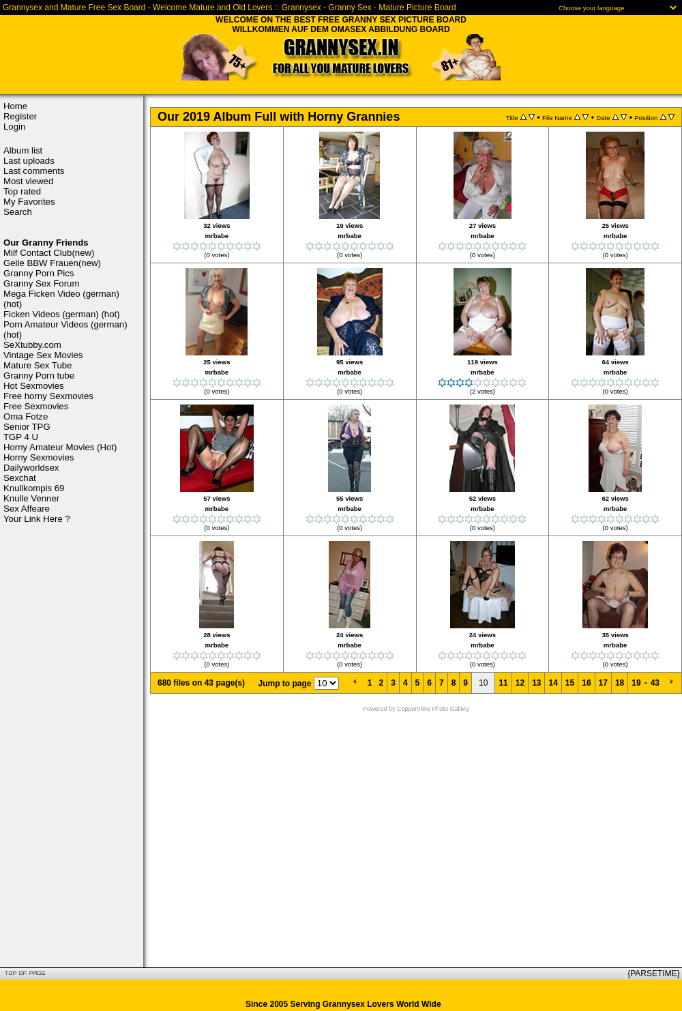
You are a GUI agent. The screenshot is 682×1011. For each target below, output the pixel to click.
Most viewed (28, 181)
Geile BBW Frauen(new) (52, 263)
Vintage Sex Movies (43, 355)
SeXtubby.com (32, 345)
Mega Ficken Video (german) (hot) (61, 299)
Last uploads (29, 161)
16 (586, 683)
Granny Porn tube (38, 375)
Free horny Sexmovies (48, 396)
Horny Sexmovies (38, 457)
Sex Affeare (26, 508)
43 (655, 683)
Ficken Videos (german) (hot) (61, 314)
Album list (22, 150)
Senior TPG (26, 427)
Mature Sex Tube (37, 365)
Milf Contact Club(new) (48, 253)
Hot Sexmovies (33, 386)
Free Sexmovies (35, 406)
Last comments (33, 171)
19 (636, 683)
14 (552, 683)
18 (619, 683)
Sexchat (19, 478)
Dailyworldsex (31, 468)
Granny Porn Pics (38, 273)
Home (15, 106)
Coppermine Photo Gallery (433, 708)
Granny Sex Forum (41, 283)
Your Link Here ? (36, 519)
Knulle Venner (31, 498)
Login (14, 126)
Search (17, 212)
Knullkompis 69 (33, 488)
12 (520, 683)
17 (603, 683)
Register (20, 116)
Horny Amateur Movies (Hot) (60, 447)
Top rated (22, 191)
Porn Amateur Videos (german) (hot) (65, 329)
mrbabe (217, 235)
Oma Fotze (25, 416)
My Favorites (29, 201)
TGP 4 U (20, 437)
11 (503, 683)
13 (536, 683)
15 (569, 683)
